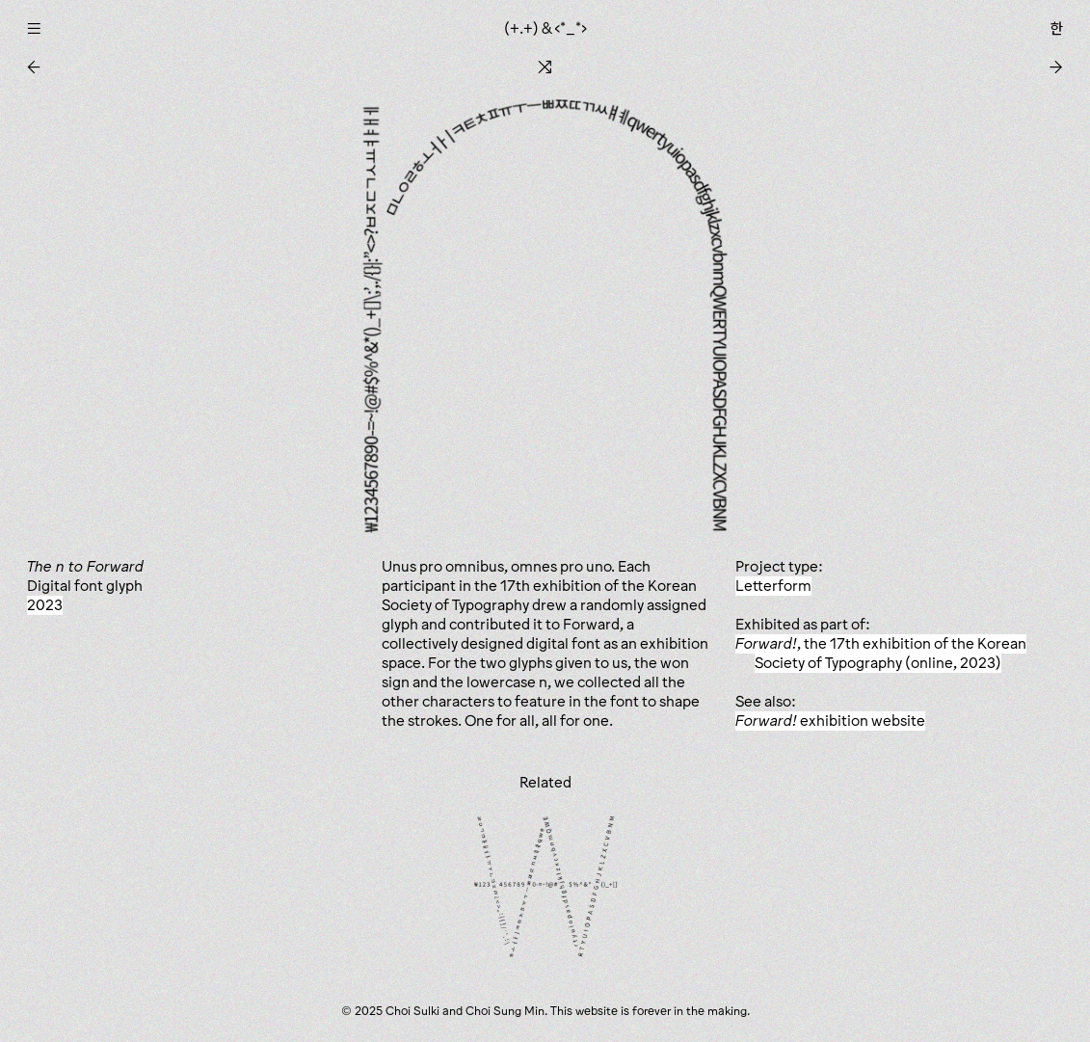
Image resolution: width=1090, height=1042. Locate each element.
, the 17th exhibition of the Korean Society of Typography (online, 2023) (880, 653)
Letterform (773, 585)
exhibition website (830, 720)
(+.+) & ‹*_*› (545, 28)
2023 (45, 605)
